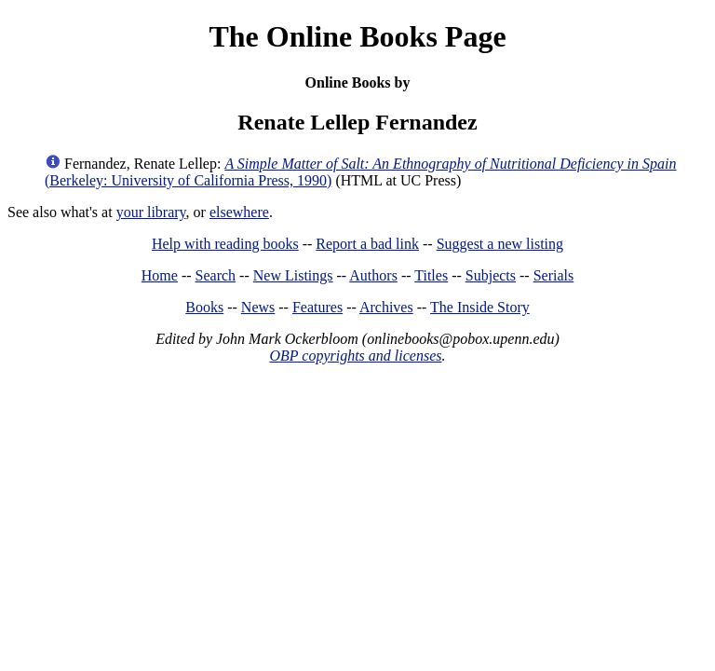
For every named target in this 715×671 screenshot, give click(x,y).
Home (160, 275)
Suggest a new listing (500, 244)
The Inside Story (480, 307)
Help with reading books (225, 244)
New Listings (293, 275)
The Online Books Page (357, 36)
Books (204, 307)
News (258, 307)
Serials (553, 275)
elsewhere (239, 212)
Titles (431, 275)
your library (151, 212)
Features (317, 307)
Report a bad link (367, 244)
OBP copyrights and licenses (355, 355)
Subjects (490, 275)
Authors (373, 275)
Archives (386, 307)
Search (216, 275)
